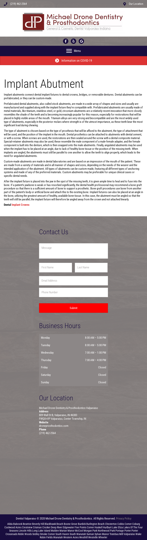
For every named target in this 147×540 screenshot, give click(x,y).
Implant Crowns (20, 204)
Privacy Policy (123, 517)
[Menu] (73, 51)
